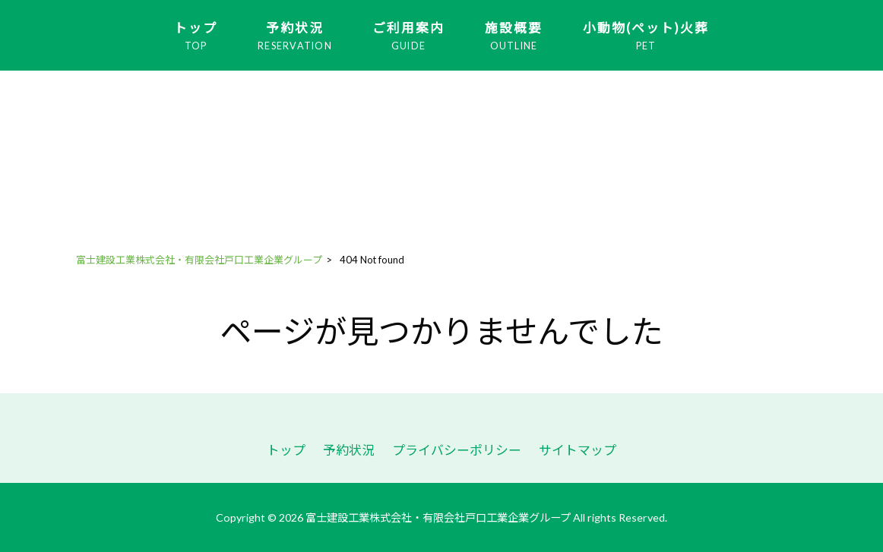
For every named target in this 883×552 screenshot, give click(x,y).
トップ (286, 450)
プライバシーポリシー (456, 450)
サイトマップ (577, 450)
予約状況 (349, 450)
